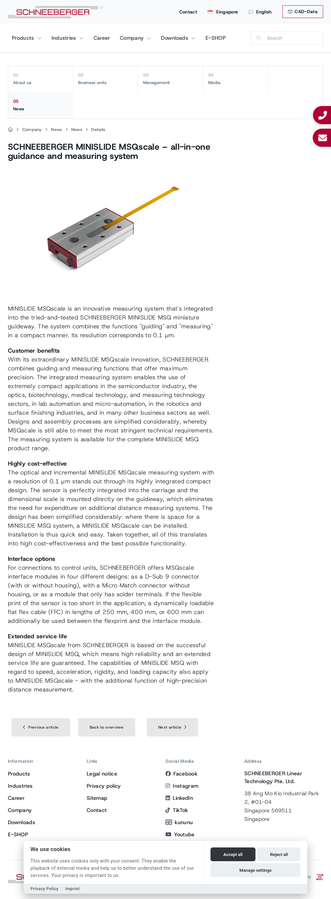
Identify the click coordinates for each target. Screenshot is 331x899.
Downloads (175, 37)
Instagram (182, 785)
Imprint (72, 888)
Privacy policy (104, 785)
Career (102, 37)
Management (170, 78)
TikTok (177, 810)
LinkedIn (179, 798)
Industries (65, 37)
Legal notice (102, 773)
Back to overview (107, 727)
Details (98, 129)
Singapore (223, 12)
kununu (179, 822)
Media (235, 78)
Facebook (181, 773)
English (260, 12)
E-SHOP (216, 37)
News (40, 105)
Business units (105, 78)
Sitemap (97, 798)
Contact (188, 12)
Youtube (180, 834)
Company (132, 37)
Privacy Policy (44, 888)
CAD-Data (303, 11)
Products (24, 37)
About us (40, 78)
